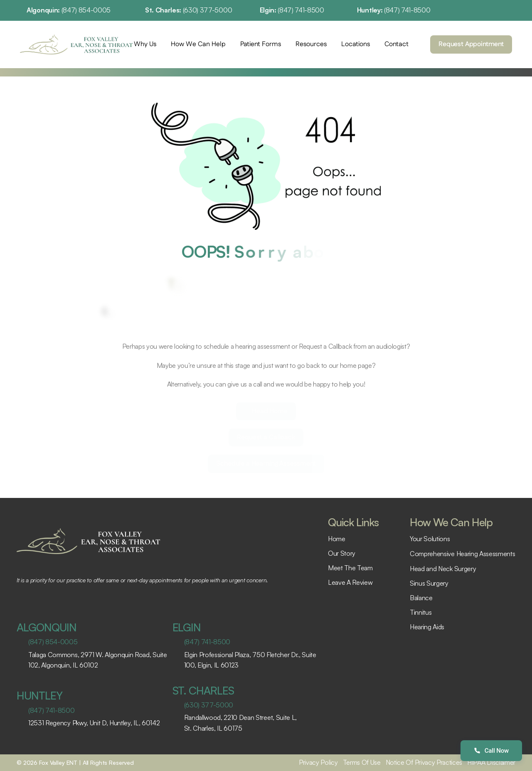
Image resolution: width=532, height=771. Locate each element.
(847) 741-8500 (301, 10)
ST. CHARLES (203, 690)
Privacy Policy (318, 762)
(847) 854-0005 (86, 10)
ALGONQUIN (46, 627)
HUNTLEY (39, 695)
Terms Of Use (362, 762)
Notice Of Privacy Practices (424, 762)
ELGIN (186, 627)
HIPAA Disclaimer (491, 762)
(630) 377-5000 (207, 10)
